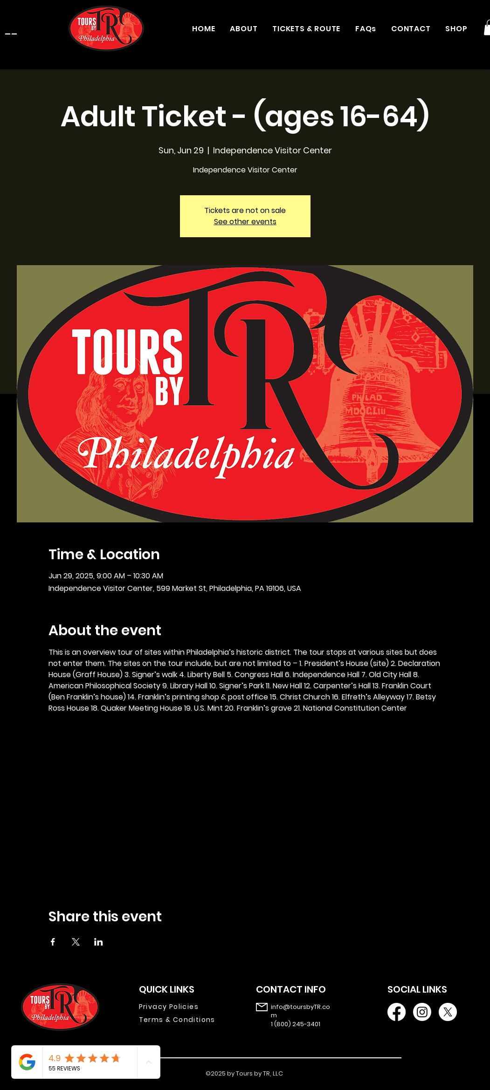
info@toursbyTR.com (300, 1011)
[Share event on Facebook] (52, 942)
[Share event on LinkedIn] (98, 942)
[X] (448, 1012)
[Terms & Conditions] (184, 1020)
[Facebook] (396, 1012)
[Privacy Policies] (184, 1007)
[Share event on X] (75, 942)
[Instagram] (422, 1012)
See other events (245, 221)
